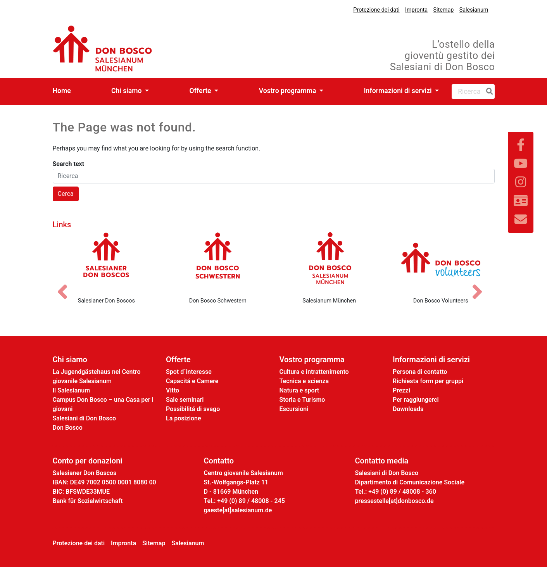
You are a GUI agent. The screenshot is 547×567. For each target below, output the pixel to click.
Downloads (408, 409)
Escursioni (294, 409)
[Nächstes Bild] (481, 285)
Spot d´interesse (189, 371)
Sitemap (443, 10)
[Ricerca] (488, 91)
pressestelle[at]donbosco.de (394, 501)
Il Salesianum (71, 390)
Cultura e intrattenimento (314, 371)
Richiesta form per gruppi (428, 381)
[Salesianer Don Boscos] (106, 261)
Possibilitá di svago (193, 409)
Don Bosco (68, 427)
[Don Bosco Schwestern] (218, 261)
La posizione (183, 418)
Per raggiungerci (416, 399)
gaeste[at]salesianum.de (238, 510)
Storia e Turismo (302, 399)
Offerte (201, 91)
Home (62, 91)
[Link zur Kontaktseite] (521, 201)
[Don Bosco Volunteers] (441, 261)
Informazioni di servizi (398, 91)
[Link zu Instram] (520, 182)
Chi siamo (127, 91)
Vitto (172, 390)
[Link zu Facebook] (521, 145)
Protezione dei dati (376, 10)
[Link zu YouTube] (521, 163)
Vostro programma (288, 91)
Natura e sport (299, 390)
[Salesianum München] (329, 261)
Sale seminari (185, 399)
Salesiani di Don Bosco (84, 418)
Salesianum (473, 10)
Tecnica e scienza (304, 381)
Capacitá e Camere (192, 381)
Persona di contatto (420, 371)
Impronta (416, 10)
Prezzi (401, 390)
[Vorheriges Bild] (66, 285)
